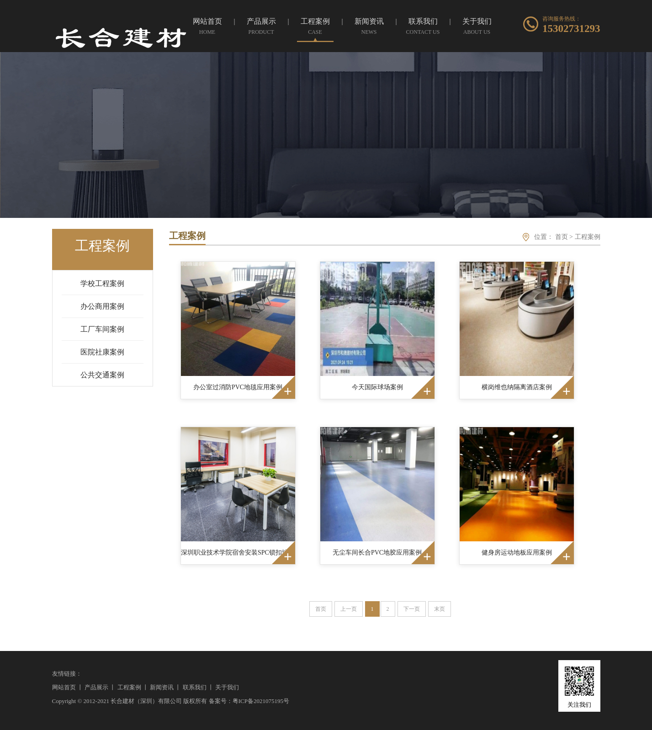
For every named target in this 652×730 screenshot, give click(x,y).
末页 (439, 609)
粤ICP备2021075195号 (261, 701)
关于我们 (227, 687)
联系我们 (195, 687)
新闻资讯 (162, 687)
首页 (561, 236)
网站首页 (64, 687)
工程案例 (587, 236)
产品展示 (96, 687)
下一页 (411, 609)
